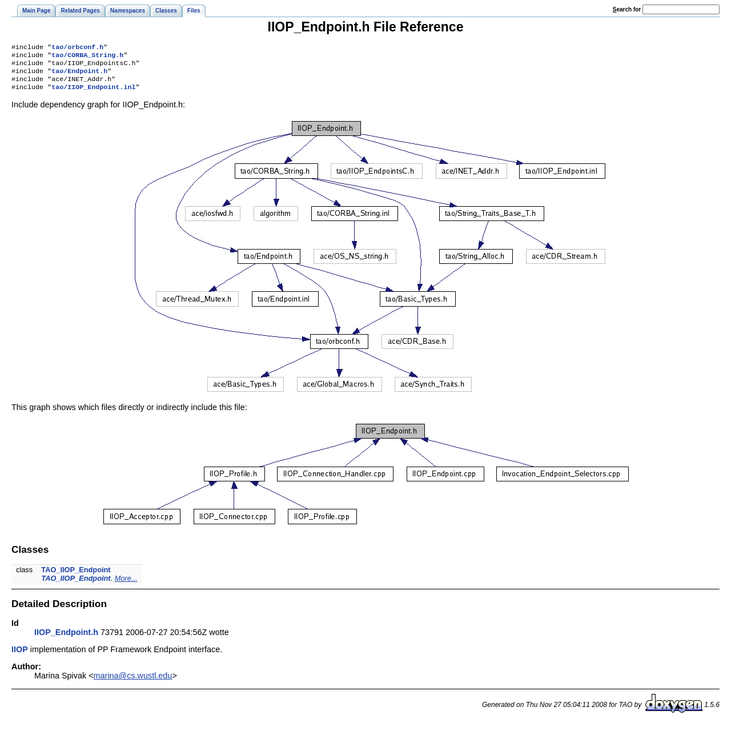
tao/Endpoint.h (79, 75)
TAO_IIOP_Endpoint (75, 576)
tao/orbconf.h (77, 48)
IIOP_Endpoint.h (66, 639)
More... (126, 585)
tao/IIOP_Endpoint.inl (93, 93)
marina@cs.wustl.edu (133, 682)
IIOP (19, 656)
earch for (626, 9)
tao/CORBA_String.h (87, 57)
